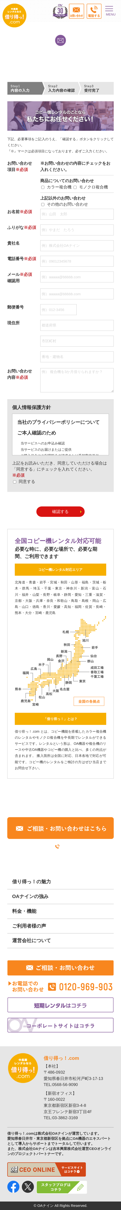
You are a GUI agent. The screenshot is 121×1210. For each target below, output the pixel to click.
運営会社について (31, 940)
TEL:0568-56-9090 (61, 1084)
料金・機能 (24, 911)
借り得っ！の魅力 (31, 881)
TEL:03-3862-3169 (61, 1118)
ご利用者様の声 (29, 926)
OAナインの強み (30, 896)
